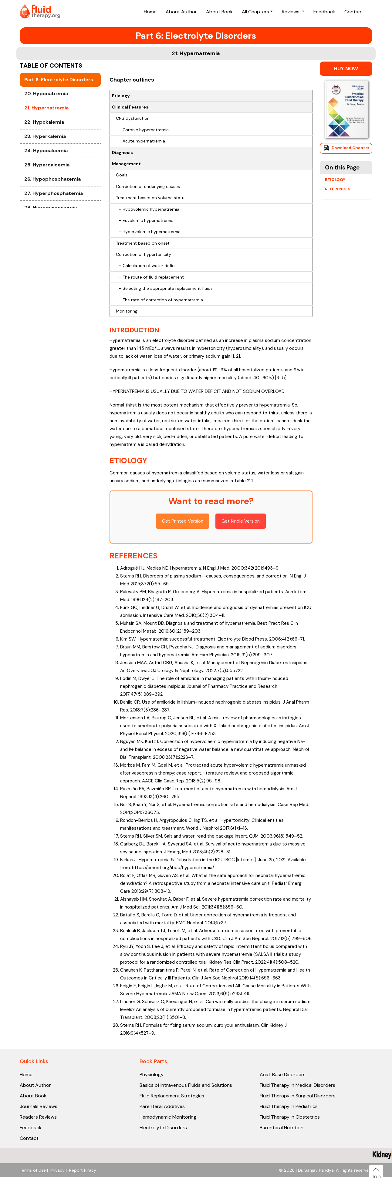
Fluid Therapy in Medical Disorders (297, 1085)
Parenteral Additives (162, 1106)
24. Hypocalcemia (46, 196)
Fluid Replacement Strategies (172, 1096)
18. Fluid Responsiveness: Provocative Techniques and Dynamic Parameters (58, 81)
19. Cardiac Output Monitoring (47, 107)
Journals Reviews (38, 1106)
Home (150, 11)
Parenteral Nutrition (281, 1127)
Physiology (152, 1074)
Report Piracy (82, 1170)
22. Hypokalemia (44, 168)
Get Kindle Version (240, 521)
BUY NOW (346, 68)
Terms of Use (33, 1170)
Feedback (324, 11)
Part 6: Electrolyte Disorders (58, 125)
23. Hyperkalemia (45, 182)
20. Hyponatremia (46, 139)
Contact (353, 11)
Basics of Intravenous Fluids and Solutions (186, 1085)
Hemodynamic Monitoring (168, 1117)
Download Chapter (346, 148)
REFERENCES (133, 556)
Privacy (57, 1170)
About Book (219, 11)
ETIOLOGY (128, 461)
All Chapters (255, 11)
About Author (181, 11)
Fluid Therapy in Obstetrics (290, 1117)
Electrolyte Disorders (163, 1127)
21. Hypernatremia (46, 153)
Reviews (291, 11)
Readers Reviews (38, 1117)
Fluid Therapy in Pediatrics (289, 1106)
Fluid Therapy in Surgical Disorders (298, 1096)
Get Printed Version (182, 521)
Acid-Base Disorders (283, 1074)
